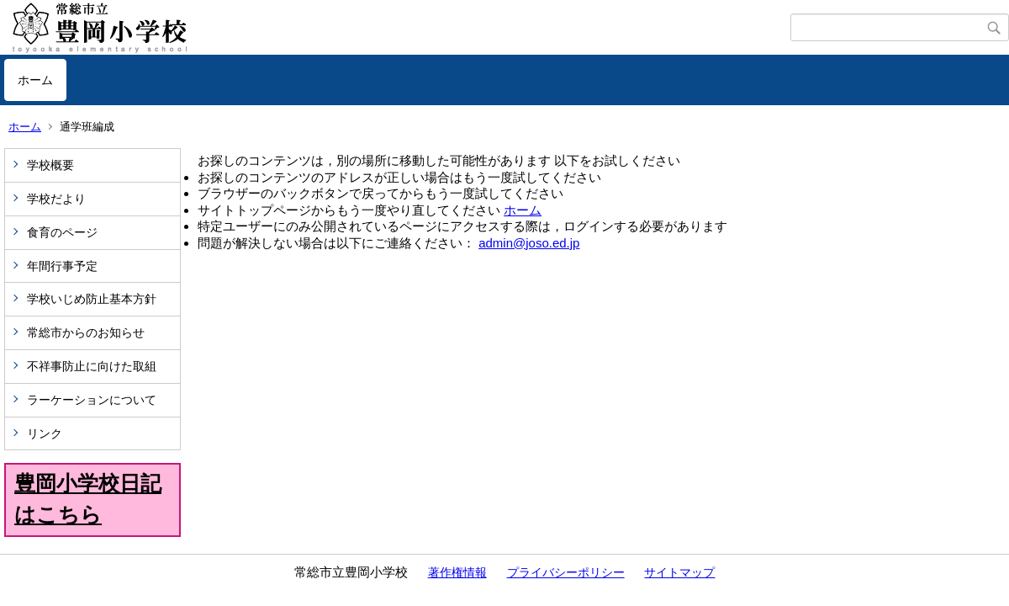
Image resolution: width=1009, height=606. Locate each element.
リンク (44, 433)
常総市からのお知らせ (86, 332)
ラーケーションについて (91, 400)
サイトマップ (679, 572)
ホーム (35, 80)
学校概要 (50, 165)
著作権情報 (457, 572)
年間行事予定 (62, 266)
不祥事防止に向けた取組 (91, 366)
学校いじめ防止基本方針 (91, 299)
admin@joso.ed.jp (528, 243)
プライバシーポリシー (566, 572)
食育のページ (62, 232)
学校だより (56, 198)
